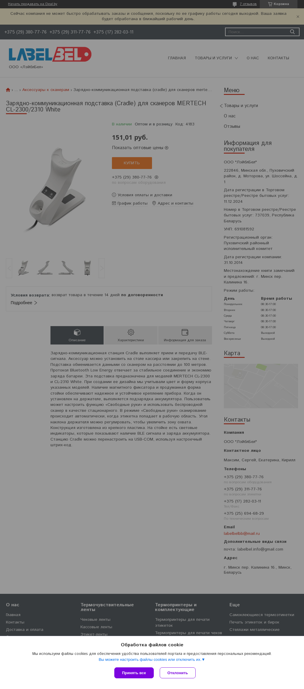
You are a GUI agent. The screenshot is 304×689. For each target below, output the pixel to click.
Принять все (134, 673)
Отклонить (177, 673)
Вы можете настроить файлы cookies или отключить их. (150, 659)
